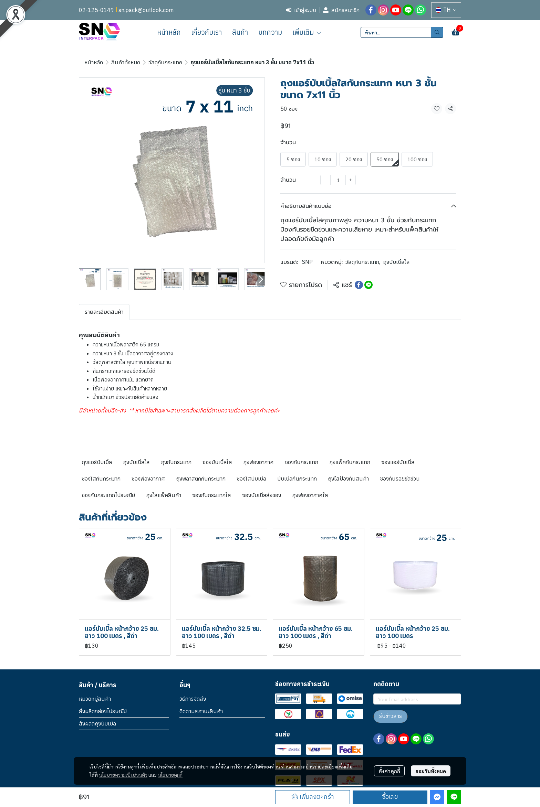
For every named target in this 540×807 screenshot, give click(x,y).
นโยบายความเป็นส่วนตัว (123, 775)
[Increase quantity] (350, 180)
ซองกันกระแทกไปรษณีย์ (108, 495)
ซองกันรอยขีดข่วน (400, 478)
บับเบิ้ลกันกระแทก (297, 478)
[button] (446, 10)
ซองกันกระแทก (301, 462)
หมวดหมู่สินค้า (95, 698)
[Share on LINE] (368, 285)
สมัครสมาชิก (341, 10)
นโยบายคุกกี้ (170, 775)
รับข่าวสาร (390, 716)
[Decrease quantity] (325, 180)
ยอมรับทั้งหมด (430, 771)
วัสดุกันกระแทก (165, 62)
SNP (307, 261)
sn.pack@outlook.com (146, 10)
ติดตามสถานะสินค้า (201, 711)
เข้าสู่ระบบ (301, 10)
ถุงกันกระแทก (176, 462)
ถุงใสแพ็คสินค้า (163, 495)
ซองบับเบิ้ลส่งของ (261, 495)
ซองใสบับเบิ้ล (251, 478)
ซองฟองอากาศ (148, 478)
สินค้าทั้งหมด (125, 62)
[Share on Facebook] (359, 285)
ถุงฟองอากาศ (258, 462)
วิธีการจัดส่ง (192, 698)
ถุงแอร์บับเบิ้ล (97, 462)
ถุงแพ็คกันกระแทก (349, 462)
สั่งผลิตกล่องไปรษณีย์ (103, 711)
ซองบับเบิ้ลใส (217, 462)
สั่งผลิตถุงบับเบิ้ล (97, 723)
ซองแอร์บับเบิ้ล (397, 462)
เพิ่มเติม (307, 32)
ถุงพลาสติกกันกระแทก (201, 478)
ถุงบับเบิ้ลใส (396, 261)
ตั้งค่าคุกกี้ (389, 771)
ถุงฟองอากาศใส (310, 495)
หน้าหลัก (93, 62)
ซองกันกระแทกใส (211, 495)
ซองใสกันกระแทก (101, 478)
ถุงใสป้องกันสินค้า (348, 478)
